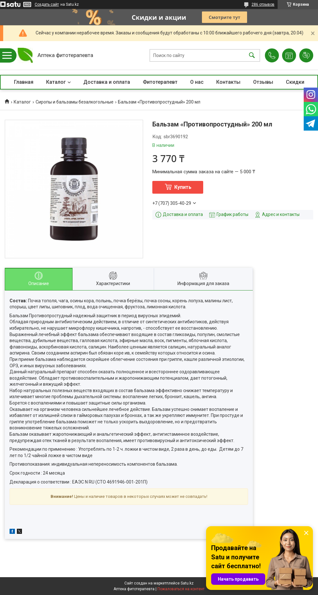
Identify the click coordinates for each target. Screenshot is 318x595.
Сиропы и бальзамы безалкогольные (75, 101)
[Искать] (251, 55)
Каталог (56, 82)
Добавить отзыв (306, 55)
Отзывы (263, 82)
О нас (197, 82)
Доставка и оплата (106, 82)
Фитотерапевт (160, 82)
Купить (182, 187)
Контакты (228, 82)
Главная (23, 82)
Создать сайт (47, 4)
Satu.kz (187, 583)
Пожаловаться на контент (180, 589)
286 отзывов (263, 4)
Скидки (295, 82)
